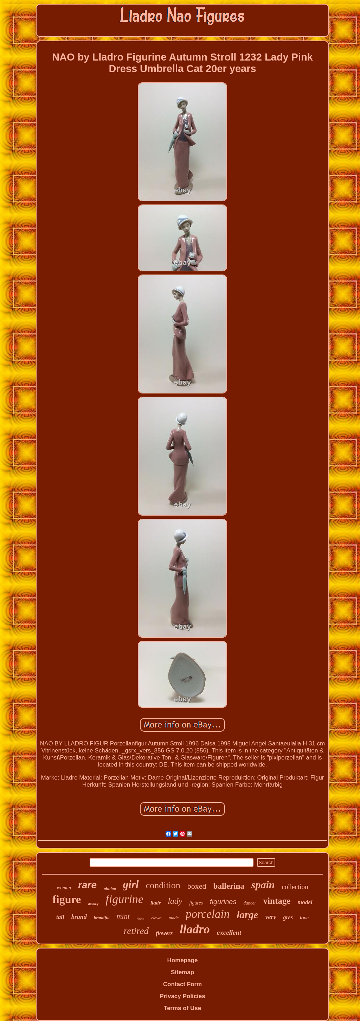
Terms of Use (182, 1008)
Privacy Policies (182, 996)
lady (175, 901)
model (305, 902)
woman (64, 887)
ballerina (228, 886)
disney (93, 904)
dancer (249, 903)
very (270, 916)
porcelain (208, 914)
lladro (195, 929)
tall (60, 917)
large (247, 914)
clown (156, 917)
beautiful (102, 917)
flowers (164, 933)
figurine (124, 899)
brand (79, 916)
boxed (196, 886)
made (174, 917)
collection (295, 886)
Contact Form (182, 984)
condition (163, 885)
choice (110, 889)
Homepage (182, 960)
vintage (277, 901)
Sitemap (182, 972)
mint (122, 916)
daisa (140, 919)
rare (87, 885)
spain (263, 884)
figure (66, 899)
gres (288, 917)
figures (195, 903)
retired (136, 931)
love (304, 917)
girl (131, 884)
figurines (223, 902)
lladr (155, 903)
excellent (229, 932)
